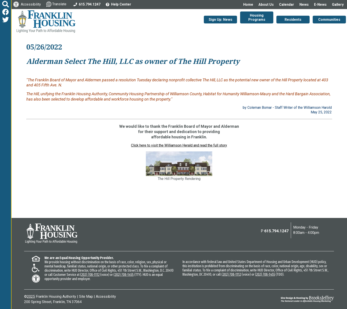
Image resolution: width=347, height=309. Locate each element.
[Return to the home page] (51, 233)
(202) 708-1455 (124, 275)
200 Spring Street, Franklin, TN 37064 (53, 302)
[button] (5, 4)
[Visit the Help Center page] (118, 4)
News (304, 4)
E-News (320, 4)
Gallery (338, 4)
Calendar (286, 4)
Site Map (86, 296)
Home (248, 4)
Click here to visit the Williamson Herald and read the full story (179, 145)
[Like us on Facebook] (5, 12)
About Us (266, 4)
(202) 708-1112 (90, 275)
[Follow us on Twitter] (5, 20)
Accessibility (106, 296)
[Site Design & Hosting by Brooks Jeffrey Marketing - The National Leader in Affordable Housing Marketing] (295, 299)
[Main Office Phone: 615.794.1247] (86, 4)
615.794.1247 (276, 231)
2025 (31, 296)
